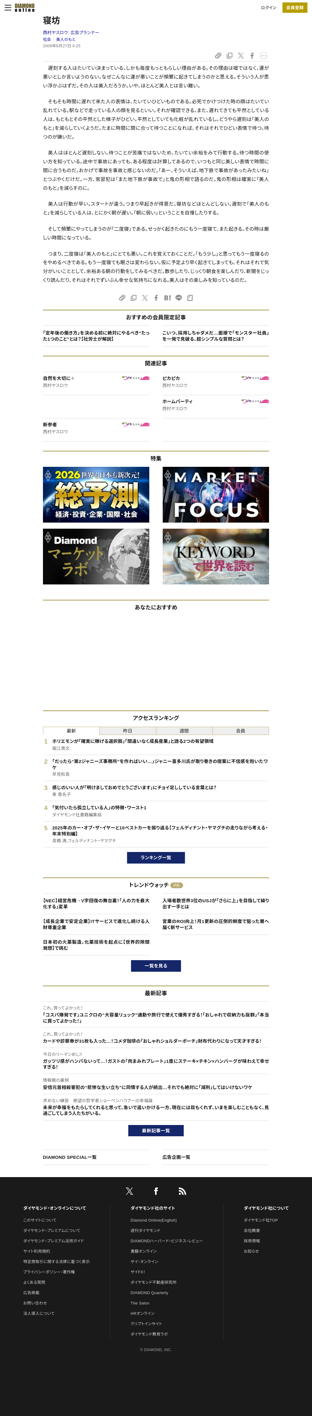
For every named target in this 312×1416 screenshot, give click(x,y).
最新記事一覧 (156, 1130)
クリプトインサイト (146, 1324)
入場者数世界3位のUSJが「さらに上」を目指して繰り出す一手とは (215, 903)
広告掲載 (31, 1292)
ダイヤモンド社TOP (261, 1220)
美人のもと (66, 39)
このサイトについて (39, 1220)
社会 (47, 39)
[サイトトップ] (22, 7)
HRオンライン (143, 1313)
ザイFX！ (138, 1272)
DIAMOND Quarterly (149, 1292)
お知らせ (251, 1251)
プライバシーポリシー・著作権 (49, 1272)
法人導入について (39, 1313)
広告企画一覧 (176, 1157)
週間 (184, 730)
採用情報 (252, 1241)
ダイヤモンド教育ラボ (149, 1334)
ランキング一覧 (156, 857)
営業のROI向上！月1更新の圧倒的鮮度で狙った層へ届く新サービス (215, 924)
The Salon (140, 1303)
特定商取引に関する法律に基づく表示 (56, 1261)
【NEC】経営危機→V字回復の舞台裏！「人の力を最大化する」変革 (96, 903)
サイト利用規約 (36, 1251)
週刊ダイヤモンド (146, 1230)
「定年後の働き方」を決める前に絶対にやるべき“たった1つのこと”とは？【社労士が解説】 (96, 336)
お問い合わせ (35, 1303)
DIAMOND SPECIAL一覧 (70, 1157)
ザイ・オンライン (144, 1261)
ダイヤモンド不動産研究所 (154, 1282)
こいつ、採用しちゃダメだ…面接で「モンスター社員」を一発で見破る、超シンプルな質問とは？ (215, 336)
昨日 (128, 730)
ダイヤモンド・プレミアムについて (51, 1230)
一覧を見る (156, 965)
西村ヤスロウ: (71, 32)
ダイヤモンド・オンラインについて (54, 1208)
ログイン (268, 8)
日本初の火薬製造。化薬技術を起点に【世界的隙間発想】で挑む (96, 945)
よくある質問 (34, 1282)
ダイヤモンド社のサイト (153, 1208)
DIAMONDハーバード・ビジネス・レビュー (167, 1241)
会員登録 (294, 7)
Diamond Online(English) (154, 1220)
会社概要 (252, 1230)
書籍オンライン (144, 1251)
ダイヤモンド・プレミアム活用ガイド (53, 1241)
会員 (241, 730)
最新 (71, 730)
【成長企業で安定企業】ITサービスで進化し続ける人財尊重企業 (96, 924)
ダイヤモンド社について (266, 1208)
